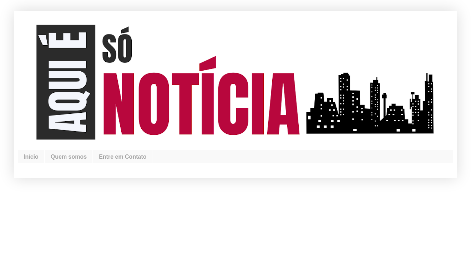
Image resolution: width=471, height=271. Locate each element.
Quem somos (69, 157)
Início (31, 157)
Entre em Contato (122, 157)
